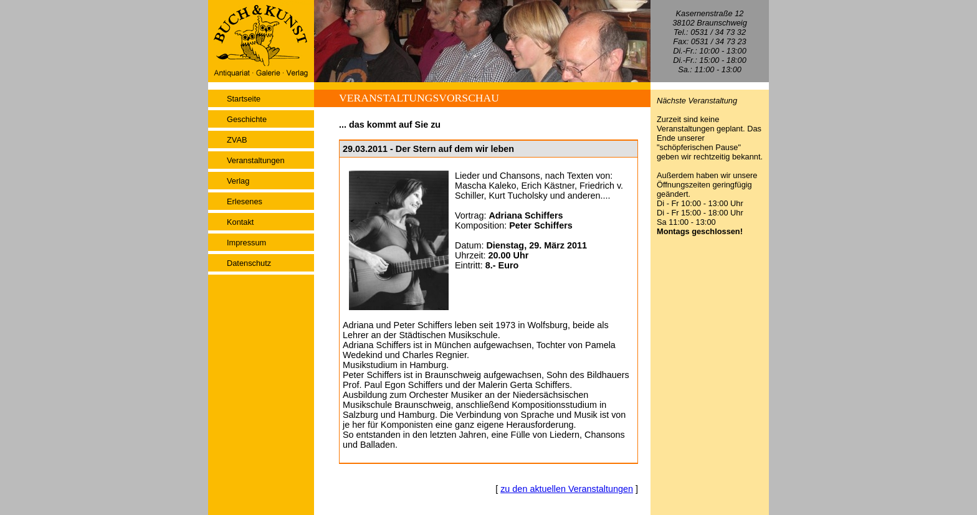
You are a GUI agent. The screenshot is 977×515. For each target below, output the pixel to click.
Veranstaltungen (256, 160)
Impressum (246, 242)
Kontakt (240, 222)
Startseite (243, 98)
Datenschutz (249, 263)
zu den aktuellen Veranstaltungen (566, 489)
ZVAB (237, 139)
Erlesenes (244, 201)
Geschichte (247, 119)
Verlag (238, 181)
